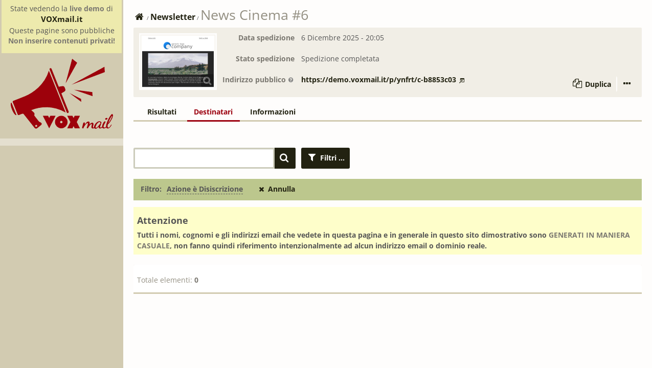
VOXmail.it (62, 19)
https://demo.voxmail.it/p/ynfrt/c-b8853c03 (382, 79)
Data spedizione (266, 37)
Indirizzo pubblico (258, 79)
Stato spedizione (265, 58)
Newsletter (172, 16)
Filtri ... (325, 158)
